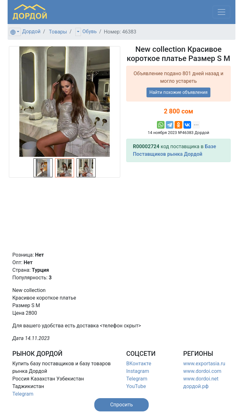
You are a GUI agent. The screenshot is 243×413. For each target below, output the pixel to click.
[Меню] (221, 12)
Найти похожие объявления (178, 92)
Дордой (31, 31)
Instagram (137, 371)
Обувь (89, 31)
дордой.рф (196, 386)
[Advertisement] (178, 206)
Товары (58, 32)
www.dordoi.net (201, 379)
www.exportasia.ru (204, 364)
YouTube (136, 386)
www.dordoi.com (202, 371)
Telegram (22, 394)
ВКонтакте (138, 364)
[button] (121, 405)
